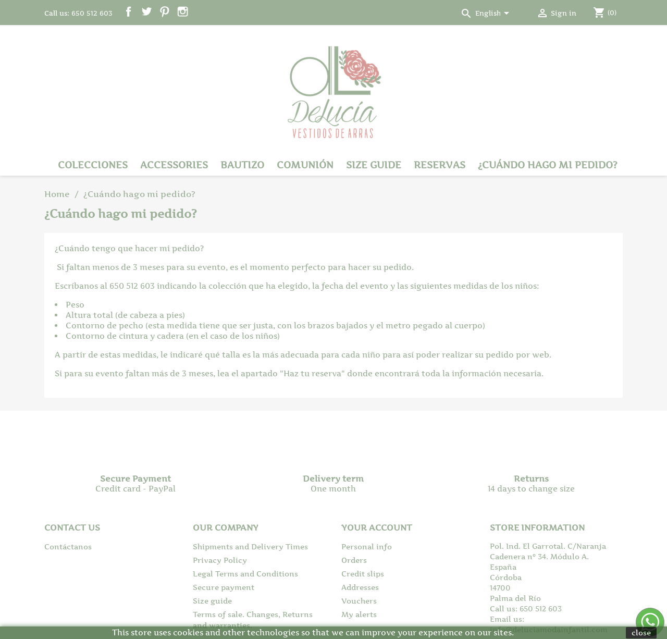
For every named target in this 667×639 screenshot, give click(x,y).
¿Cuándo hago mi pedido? (547, 165)
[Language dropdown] (494, 14)
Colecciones (93, 165)
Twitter (147, 12)
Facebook (128, 12)
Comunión (305, 165)
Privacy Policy (220, 560)
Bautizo (242, 165)
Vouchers (359, 600)
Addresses (360, 587)
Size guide (373, 165)
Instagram (183, 12)
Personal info (366, 546)
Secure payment (223, 587)
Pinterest (164, 12)
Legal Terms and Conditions (245, 573)
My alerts (359, 614)
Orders (354, 560)
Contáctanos (68, 546)
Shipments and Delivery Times (250, 546)
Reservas (439, 165)
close (641, 632)
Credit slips (362, 573)
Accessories (174, 165)
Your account (376, 527)
